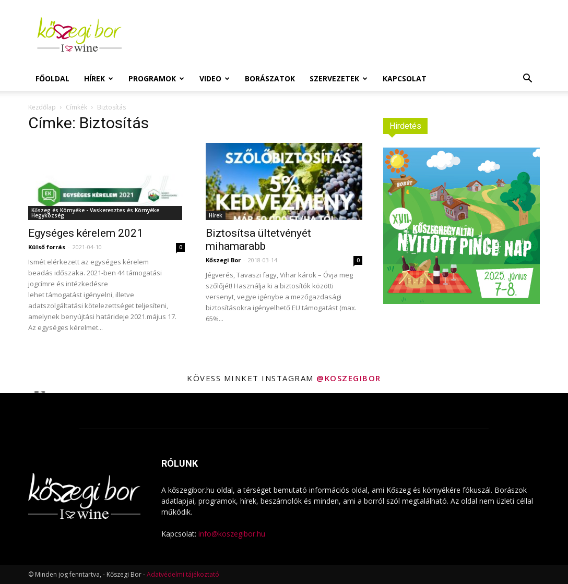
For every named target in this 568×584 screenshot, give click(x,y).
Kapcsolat (405, 78)
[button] (527, 79)
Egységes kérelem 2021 (85, 233)
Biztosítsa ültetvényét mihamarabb (258, 239)
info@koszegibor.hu (231, 534)
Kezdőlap (42, 107)
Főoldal (52, 78)
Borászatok (270, 78)
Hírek (98, 78)
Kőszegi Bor (223, 260)
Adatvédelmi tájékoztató (183, 574)
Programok (156, 78)
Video (214, 78)
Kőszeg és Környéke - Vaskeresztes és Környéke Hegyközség (95, 212)
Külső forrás (46, 247)
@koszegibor (348, 378)
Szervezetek (339, 78)
